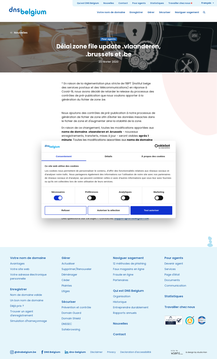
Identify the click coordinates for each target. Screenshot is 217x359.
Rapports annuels (125, 313)
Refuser (65, 210)
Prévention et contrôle (76, 307)
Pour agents (139, 3)
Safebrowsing (71, 329)
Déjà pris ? (17, 306)
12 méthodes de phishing (129, 263)
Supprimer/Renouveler (77, 269)
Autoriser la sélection (108, 210)
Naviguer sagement (187, 12)
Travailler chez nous (179, 3)
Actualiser (68, 263)
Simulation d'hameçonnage (28, 321)
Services (170, 269)
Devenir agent (174, 263)
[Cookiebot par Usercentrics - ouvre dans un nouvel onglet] (159, 146)
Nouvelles (108, 3)
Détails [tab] (108, 156)
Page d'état (172, 274)
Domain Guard (71, 313)
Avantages (17, 263)
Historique (119, 302)
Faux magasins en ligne (128, 269)
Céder (66, 280)
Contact (123, 3)
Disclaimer (96, 352)
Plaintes (67, 285)
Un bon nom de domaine (26, 300)
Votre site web (19, 269)
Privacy (111, 352)
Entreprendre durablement (130, 307)
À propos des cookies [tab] (153, 156)
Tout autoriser (151, 210)
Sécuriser (164, 12)
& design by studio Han (196, 352)
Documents (172, 280)
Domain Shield (71, 318)
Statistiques (157, 3)
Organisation (121, 296)
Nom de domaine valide (26, 295)
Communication (175, 285)
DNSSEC (67, 324)
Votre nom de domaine (111, 12)
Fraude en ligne (123, 274)
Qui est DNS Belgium (88, 3)
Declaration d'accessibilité (135, 352)
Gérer (151, 12)
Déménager (69, 274)
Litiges (66, 291)
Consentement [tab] (64, 156)
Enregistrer (136, 12)
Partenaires (120, 280)
